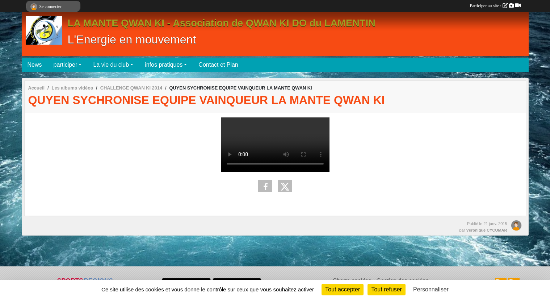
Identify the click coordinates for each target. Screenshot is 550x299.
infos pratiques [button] (163, 65)
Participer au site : (495, 5)
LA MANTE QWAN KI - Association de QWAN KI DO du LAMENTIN (221, 23)
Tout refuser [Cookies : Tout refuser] (386, 289)
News (35, 65)
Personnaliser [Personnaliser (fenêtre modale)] (431, 289)
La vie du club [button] (111, 65)
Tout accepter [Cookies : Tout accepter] (342, 289)
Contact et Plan (218, 65)
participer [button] (65, 65)
